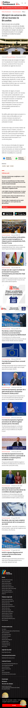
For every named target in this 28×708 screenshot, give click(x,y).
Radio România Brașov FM (7, 599)
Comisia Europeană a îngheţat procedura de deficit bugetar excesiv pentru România (14, 417)
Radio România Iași (6, 608)
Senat (3, 670)
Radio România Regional (7, 639)
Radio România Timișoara (7, 613)
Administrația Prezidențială (7, 665)
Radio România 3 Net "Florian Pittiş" (9, 588)
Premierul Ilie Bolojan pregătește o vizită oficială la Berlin (14, 177)
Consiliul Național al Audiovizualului (9, 674)
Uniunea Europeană (16, 11)
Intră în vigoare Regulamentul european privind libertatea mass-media (14, 548)
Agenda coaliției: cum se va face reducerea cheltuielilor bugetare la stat (14, 187)
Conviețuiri (4, 629)
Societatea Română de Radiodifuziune (10, 663)
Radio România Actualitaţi (7, 579)
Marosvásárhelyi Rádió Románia (8, 618)
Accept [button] (14, 705)
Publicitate (5, 679)
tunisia (11, 166)
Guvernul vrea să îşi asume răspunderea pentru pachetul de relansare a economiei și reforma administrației (14, 182)
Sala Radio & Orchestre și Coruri (8, 657)
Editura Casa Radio (6, 632)
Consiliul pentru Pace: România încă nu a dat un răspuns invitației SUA (14, 196)
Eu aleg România (5, 641)
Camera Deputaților (6, 672)
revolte (4, 166)
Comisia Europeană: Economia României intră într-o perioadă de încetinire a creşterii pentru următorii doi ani (14, 450)
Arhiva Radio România (6, 634)
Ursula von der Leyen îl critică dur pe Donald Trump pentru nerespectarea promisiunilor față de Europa (14, 267)
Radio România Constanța (7, 604)
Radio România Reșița (6, 609)
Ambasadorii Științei (6, 644)
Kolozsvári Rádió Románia (7, 616)
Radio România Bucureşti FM (8, 601)
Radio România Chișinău (7, 590)
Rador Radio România (6, 652)
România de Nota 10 (6, 643)
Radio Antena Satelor (6, 581)
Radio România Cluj (6, 602)
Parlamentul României (6, 668)
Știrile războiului (5, 637)
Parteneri (4, 681)
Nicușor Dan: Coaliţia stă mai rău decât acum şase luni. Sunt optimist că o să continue (14, 202)
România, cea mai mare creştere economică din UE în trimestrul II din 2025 (14, 516)
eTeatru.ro (4, 593)
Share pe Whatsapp (21, 158)
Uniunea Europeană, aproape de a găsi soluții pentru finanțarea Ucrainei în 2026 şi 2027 (14, 386)
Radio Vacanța (5, 620)
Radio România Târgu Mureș (7, 611)
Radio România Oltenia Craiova (8, 606)
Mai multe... (5, 207)
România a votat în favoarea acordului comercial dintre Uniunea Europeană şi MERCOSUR (14, 327)
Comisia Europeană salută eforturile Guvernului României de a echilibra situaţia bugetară (14, 483)
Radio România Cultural (6, 583)
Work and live (4, 646)
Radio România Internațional (7, 586)
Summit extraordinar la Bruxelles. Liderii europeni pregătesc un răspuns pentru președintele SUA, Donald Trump (14, 234)
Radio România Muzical (6, 585)
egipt (8, 166)
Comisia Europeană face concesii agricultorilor (14, 356)
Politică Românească (6, 636)
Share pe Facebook (9, 158)
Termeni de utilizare (7, 683)
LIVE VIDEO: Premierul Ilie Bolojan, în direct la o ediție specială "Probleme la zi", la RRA (14, 192)
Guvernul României (6, 667)
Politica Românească (6, 11)
